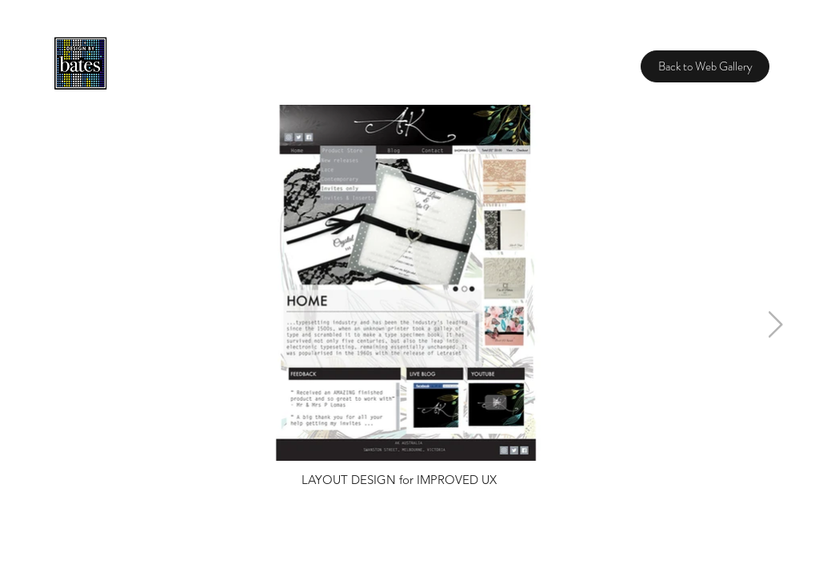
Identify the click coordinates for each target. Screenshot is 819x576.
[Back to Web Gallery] (705, 66)
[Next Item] (775, 325)
